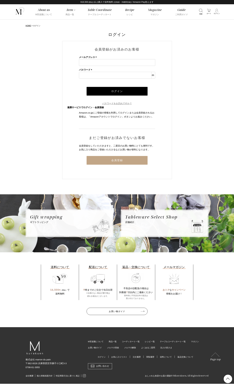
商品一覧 (114, 342)
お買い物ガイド (117, 312)
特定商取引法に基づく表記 (68, 377)
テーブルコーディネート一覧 (178, 342)
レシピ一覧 (153, 342)
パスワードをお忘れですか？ (117, 104)
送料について (166, 358)
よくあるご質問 (165, 349)
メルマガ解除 (146, 349)
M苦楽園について (96, 342)
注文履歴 (136, 358)
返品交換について (187, 358)
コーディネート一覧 (133, 342)
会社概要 (30, 377)
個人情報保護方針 (45, 377)
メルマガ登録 (128, 349)
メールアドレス (88, 57)
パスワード (86, 69)
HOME (28, 26)
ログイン (99, 358)
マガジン (92, 349)
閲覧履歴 (150, 358)
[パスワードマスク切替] (153, 75)
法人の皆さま (184, 349)
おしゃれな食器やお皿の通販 (156, 376)
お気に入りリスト (117, 358)
